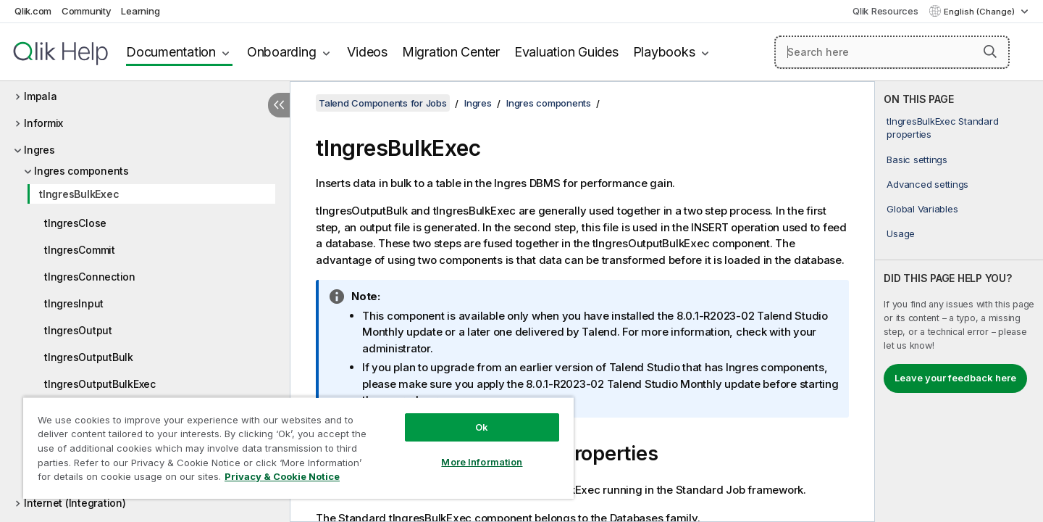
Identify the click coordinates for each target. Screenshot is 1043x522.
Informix (43, 123)
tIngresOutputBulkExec (100, 384)
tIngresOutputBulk (88, 357)
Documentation (171, 51)
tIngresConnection (89, 276)
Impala (40, 96)
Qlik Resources (885, 11)
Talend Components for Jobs (383, 103)
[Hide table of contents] (279, 105)
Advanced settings (927, 184)
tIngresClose (75, 223)
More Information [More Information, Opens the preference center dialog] (481, 462)
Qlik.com (32, 11)
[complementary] (959, 301)
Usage (901, 233)
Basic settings (917, 159)
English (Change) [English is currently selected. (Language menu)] (980, 12)
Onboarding (282, 51)
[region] (298, 448)
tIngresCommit (79, 250)
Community (87, 11)
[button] (990, 51)
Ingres (39, 150)
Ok (481, 427)
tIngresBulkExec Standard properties (942, 127)
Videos (367, 51)
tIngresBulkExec (79, 194)
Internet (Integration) (75, 503)
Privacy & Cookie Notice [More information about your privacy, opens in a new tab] (282, 476)
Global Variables (922, 209)
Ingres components (81, 171)
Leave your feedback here (955, 378)
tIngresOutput (78, 330)
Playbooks (664, 51)
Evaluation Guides (566, 51)
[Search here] (892, 52)
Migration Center (451, 51)
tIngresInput (74, 303)
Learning (140, 11)
